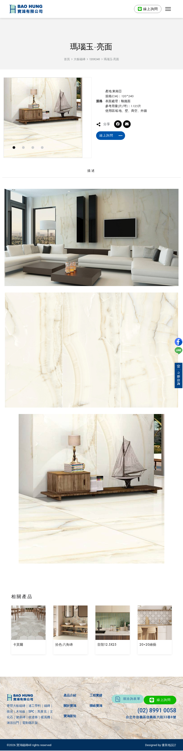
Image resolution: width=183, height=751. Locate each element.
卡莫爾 (18, 645)
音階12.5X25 (107, 645)
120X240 (94, 59)
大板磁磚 (79, 59)
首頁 (67, 59)
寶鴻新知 (70, 716)
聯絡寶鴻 (96, 705)
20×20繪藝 (147, 645)
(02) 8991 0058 (156, 710)
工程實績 (96, 695)
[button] (168, 9)
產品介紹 (70, 695)
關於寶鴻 (70, 705)
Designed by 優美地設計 (160, 745)
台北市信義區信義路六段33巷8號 (151, 717)
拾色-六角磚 (64, 645)
